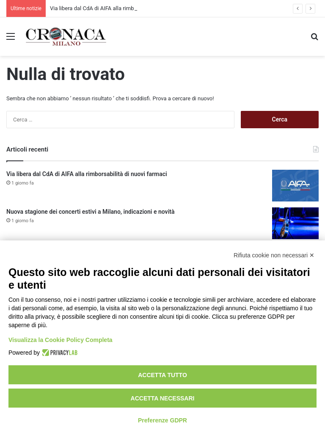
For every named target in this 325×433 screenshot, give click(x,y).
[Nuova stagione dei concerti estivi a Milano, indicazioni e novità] (295, 223)
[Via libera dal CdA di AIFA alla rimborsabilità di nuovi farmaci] (295, 185)
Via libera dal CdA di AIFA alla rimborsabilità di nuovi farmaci (86, 174)
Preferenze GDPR (162, 420)
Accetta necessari (163, 398)
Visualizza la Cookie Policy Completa (60, 339)
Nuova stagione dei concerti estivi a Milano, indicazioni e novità (90, 211)
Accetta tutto (162, 375)
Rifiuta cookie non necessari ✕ (274, 255)
